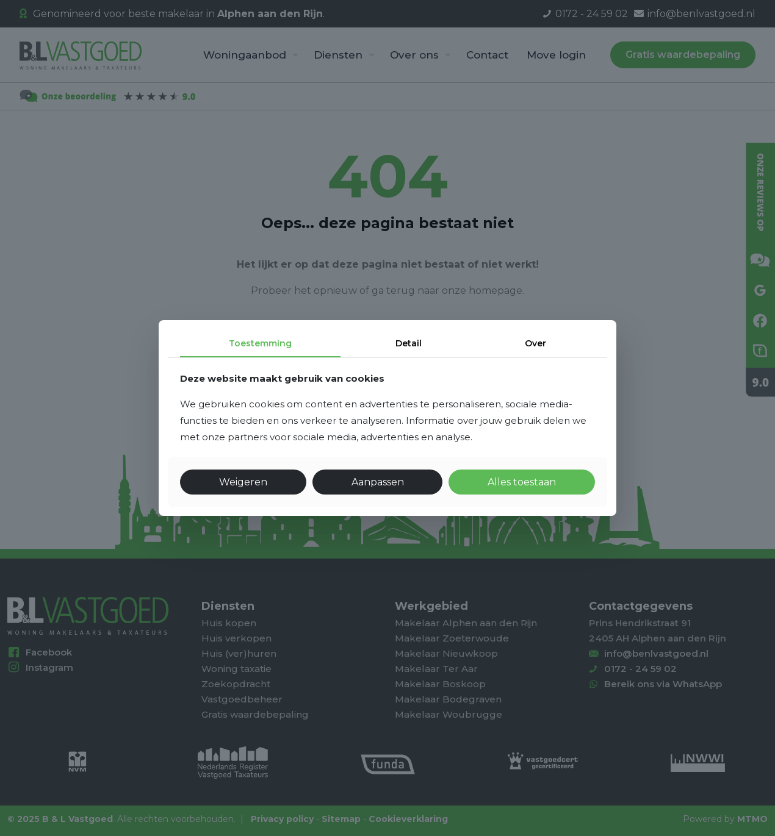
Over (535, 343)
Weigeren (243, 482)
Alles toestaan (522, 482)
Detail (408, 343)
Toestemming (260, 343)
